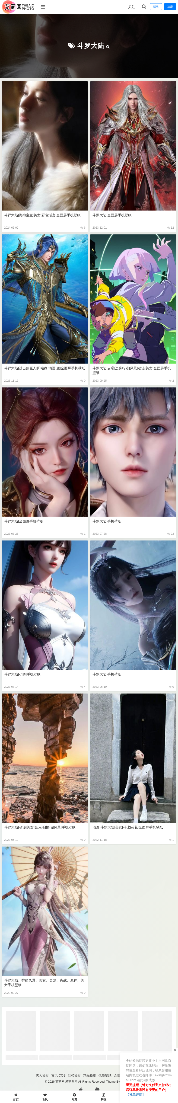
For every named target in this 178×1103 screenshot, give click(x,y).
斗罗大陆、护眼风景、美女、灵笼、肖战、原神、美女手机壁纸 (44, 982)
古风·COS (58, 1075)
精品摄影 (89, 1075)
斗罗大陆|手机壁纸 (106, 521)
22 (170, 533)
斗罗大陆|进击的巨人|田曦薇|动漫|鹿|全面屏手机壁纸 (44, 368)
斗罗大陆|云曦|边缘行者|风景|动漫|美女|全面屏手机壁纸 (131, 370)
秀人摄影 (42, 1075)
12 (170, 227)
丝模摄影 (74, 1075)
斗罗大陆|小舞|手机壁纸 (22, 674)
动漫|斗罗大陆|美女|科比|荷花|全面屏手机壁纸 (127, 827)
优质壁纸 (105, 1075)
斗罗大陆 (90, 45)
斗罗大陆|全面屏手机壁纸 (112, 215)
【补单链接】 (135, 1095)
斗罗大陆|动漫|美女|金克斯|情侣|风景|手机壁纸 (40, 827)
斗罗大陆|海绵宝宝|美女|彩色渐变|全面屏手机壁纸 (42, 215)
